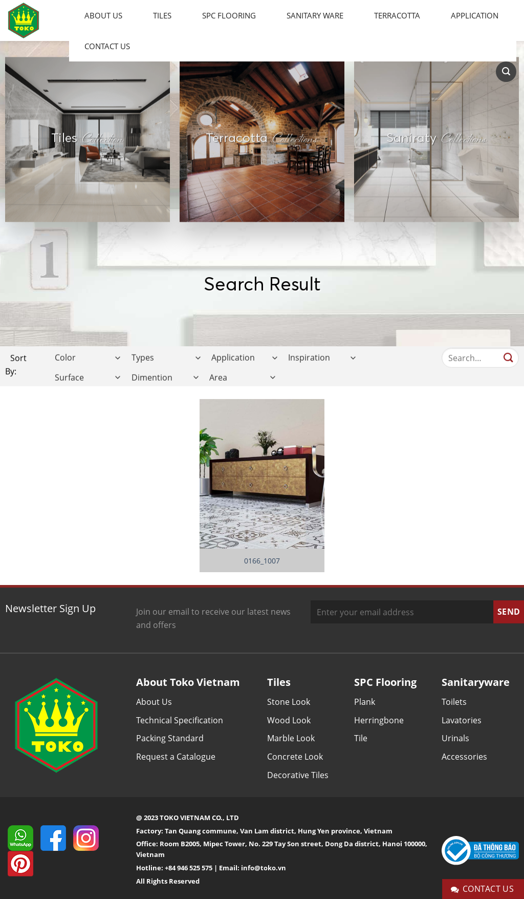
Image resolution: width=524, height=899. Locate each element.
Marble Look (291, 738)
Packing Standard (170, 738)
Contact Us (107, 46)
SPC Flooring (229, 15)
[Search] (506, 71)
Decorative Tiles (298, 775)
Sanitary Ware (315, 15)
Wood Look (289, 720)
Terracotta (397, 15)
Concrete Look (295, 756)
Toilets (454, 701)
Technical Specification (179, 720)
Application (474, 15)
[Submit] (508, 367)
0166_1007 (262, 561)
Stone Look (288, 701)
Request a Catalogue (175, 756)
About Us (103, 15)
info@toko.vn (263, 867)
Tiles (162, 15)
